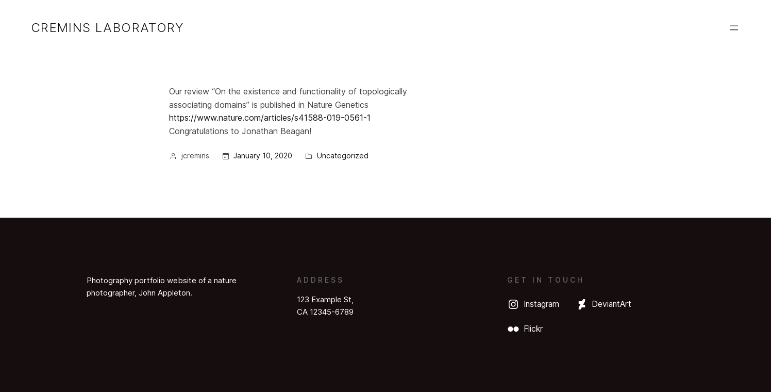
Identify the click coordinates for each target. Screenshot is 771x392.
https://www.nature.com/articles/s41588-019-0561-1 (270, 117)
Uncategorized (342, 155)
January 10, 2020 (262, 155)
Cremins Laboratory (107, 27)
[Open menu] (734, 28)
